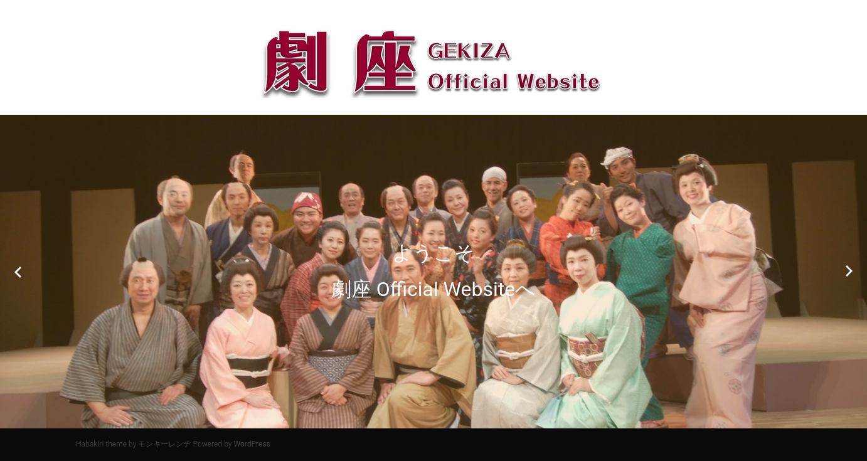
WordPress (252, 444)
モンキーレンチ (164, 444)
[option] (433, 271)
